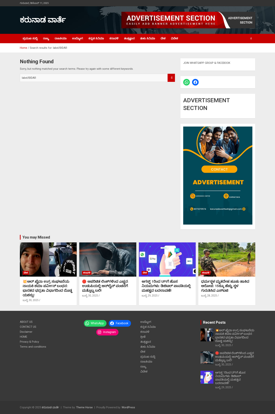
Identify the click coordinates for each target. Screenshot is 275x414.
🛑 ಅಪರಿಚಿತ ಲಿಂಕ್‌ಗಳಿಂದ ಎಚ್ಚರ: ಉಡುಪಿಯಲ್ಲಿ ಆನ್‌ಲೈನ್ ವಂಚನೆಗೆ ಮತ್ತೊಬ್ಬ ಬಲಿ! (105, 286)
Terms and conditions (33, 346)
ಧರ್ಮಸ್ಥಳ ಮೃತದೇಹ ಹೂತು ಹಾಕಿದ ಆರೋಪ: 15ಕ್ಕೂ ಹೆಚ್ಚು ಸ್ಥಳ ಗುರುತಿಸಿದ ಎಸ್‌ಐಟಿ (225, 286)
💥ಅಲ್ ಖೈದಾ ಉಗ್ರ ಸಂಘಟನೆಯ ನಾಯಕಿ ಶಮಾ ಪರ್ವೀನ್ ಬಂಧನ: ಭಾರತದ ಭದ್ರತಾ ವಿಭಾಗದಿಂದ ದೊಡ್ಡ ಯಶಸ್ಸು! (47, 288)
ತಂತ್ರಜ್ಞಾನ (129, 38)
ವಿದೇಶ (174, 38)
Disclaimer (26, 331)
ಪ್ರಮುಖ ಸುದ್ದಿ (30, 38)
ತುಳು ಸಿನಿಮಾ (147, 38)
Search (171, 78)
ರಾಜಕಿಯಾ (61, 38)
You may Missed (36, 237)
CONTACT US (28, 326)
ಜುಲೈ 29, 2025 (150, 295)
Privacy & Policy (29, 341)
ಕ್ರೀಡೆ (143, 336)
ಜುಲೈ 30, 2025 (31, 300)
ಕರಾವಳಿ (113, 38)
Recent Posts (214, 322)
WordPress (128, 407)
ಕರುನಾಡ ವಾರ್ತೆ (43, 20)
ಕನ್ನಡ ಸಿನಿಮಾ (96, 38)
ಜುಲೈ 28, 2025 (209, 295)
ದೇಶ (163, 38)
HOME (23, 336)
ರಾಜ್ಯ (46, 38)
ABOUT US (26, 322)
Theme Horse (84, 407)
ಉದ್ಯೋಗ (77, 38)
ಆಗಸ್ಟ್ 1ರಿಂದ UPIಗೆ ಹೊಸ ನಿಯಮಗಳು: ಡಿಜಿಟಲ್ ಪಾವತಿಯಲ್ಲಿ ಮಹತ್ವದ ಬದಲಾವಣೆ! (166, 286)
